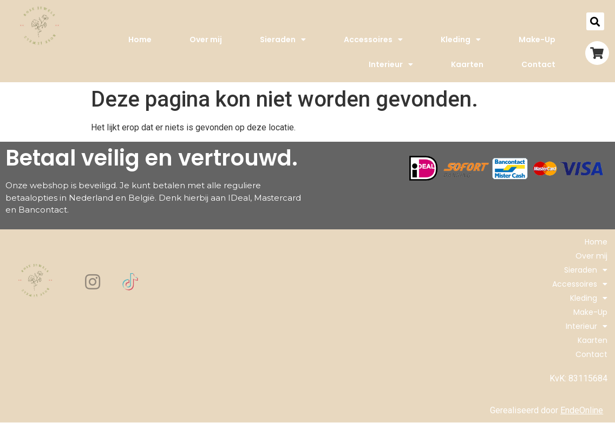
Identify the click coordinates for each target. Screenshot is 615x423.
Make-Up (537, 39)
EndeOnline (581, 410)
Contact (538, 64)
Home (140, 39)
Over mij (205, 39)
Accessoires (373, 39)
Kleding (461, 39)
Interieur (391, 64)
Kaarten (467, 64)
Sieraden (283, 39)
